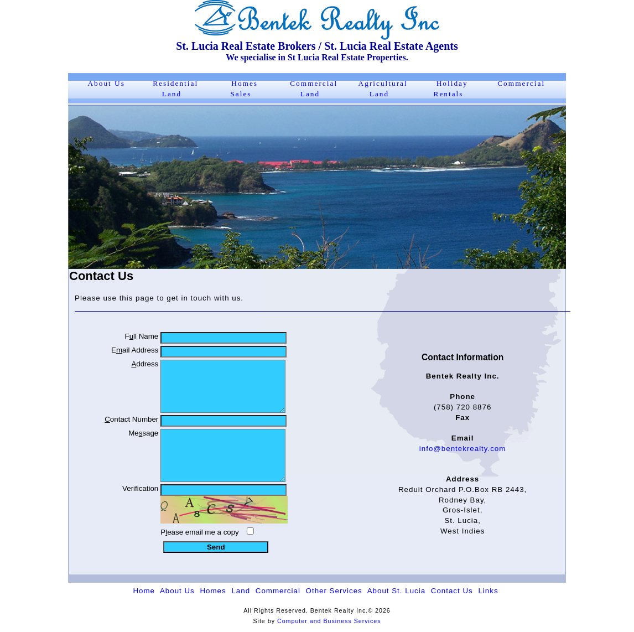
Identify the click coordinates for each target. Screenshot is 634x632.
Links (488, 591)
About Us (105, 83)
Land (240, 591)
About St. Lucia (396, 591)
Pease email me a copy (199, 532)
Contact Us (452, 591)
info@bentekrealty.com (462, 448)
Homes (213, 591)
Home (144, 591)
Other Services (334, 591)
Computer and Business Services (329, 621)
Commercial (521, 83)
